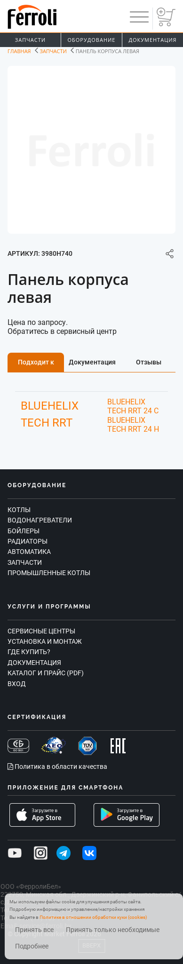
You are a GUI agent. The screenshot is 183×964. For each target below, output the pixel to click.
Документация (152, 39)
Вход (17, 683)
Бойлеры (24, 531)
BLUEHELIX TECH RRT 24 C (133, 406)
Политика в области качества (57, 766)
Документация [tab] (92, 362)
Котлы (19, 510)
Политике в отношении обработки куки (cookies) (93, 917)
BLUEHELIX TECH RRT (50, 414)
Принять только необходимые (112, 930)
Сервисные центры (41, 631)
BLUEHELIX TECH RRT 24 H (133, 425)
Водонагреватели (40, 520)
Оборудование (92, 39)
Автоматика (29, 551)
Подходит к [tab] (36, 362)
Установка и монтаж (45, 641)
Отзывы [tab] (148, 362)
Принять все (34, 930)
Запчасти (30, 39)
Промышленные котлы (49, 573)
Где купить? (29, 652)
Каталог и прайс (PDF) (46, 673)
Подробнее (31, 946)
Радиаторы (28, 541)
